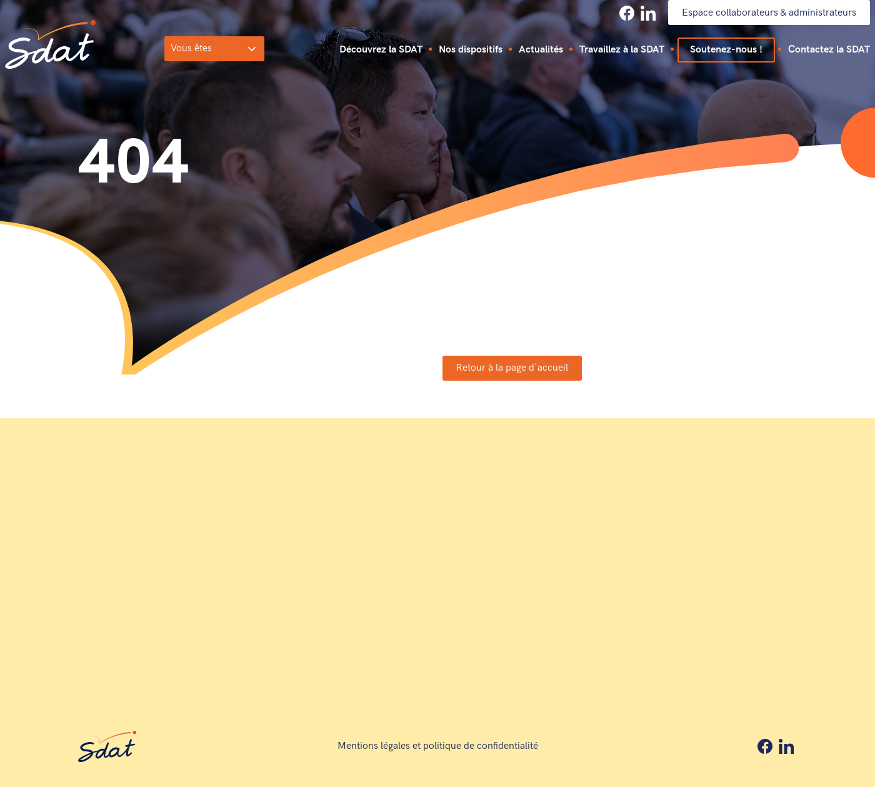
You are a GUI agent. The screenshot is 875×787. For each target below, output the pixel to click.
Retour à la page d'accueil (512, 368)
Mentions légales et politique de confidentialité (438, 746)
